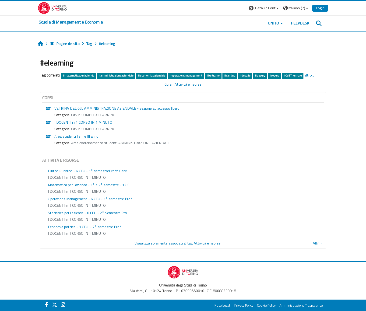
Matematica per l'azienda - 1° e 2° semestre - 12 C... (98, 191)
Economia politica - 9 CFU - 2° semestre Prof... (94, 233)
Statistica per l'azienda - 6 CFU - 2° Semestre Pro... (97, 219)
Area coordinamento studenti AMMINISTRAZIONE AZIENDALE (129, 149)
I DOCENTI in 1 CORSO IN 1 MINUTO (92, 129)
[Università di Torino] (61, 7)
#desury (269, 75)
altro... (53, 82)
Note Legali (214, 305)
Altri (307, 249)
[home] (79, 22)
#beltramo (222, 75)
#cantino (238, 75)
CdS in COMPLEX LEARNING (102, 121)
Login (311, 8)
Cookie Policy (257, 305)
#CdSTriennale (301, 75)
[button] (255, 8)
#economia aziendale (160, 75)
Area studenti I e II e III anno (85, 143)
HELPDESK (291, 23)
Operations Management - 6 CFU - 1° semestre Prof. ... (100, 205)
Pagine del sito (73, 43)
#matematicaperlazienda (87, 75)
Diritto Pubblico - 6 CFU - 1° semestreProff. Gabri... (97, 177)
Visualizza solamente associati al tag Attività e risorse (177, 249)
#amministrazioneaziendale (124, 75)
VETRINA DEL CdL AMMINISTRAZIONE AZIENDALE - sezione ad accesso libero (125, 115)
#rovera (283, 75)
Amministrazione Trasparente (292, 305)
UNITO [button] (265, 23)
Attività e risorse (188, 91)
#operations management (194, 75)
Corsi (168, 91)
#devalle (253, 75)
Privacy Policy (235, 305)
